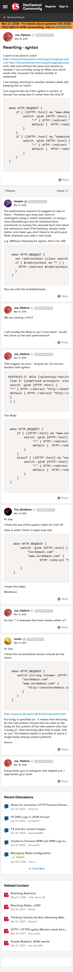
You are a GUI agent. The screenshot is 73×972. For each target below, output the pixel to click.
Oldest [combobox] (62, 191)
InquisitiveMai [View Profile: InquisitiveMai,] (36, 833)
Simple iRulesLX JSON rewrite (30, 941)
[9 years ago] (18, 933)
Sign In (63, 6)
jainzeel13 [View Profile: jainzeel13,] (33, 820)
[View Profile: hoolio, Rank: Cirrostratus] (8, 641)
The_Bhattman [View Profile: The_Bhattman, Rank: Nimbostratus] (23, 509)
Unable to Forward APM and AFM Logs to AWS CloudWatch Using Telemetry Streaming (38, 841)
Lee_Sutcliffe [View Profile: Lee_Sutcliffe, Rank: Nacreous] (35, 945)
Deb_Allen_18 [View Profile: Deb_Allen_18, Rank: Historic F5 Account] (37, 897)
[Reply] (64, 179)
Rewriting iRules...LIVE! (26, 905)
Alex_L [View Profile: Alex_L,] (33, 861)
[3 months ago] (18, 809)
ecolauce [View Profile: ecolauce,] (33, 808)
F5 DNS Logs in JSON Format (30, 817)
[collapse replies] (36, 198)
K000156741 (63, 27)
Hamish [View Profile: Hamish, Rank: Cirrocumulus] (18, 201)
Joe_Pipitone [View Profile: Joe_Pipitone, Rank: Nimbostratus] (23, 35)
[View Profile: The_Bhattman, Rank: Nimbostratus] (8, 512)
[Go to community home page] (27, 6)
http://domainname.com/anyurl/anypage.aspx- (39, 62)
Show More (36, 868)
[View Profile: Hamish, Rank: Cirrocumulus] (8, 203)
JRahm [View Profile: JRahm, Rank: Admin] (32, 909)
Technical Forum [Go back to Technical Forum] (14, 17)
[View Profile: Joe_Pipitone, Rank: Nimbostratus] (8, 37)
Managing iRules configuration (31, 853)
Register (50, 6)
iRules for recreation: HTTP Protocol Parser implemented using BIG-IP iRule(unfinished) (39, 805)
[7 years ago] (18, 945)
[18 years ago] (18, 897)
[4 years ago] (18, 909)
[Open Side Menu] (5, 7)
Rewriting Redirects (23, 893)
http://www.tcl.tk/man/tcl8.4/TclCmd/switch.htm (35, 714)
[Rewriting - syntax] (20, 205)
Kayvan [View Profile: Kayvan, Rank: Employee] (32, 921)
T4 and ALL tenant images (28, 829)
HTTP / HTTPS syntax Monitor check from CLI (38, 929)
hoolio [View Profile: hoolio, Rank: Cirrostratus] (17, 639)
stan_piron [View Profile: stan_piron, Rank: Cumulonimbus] (34, 933)
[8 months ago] (18, 921)
